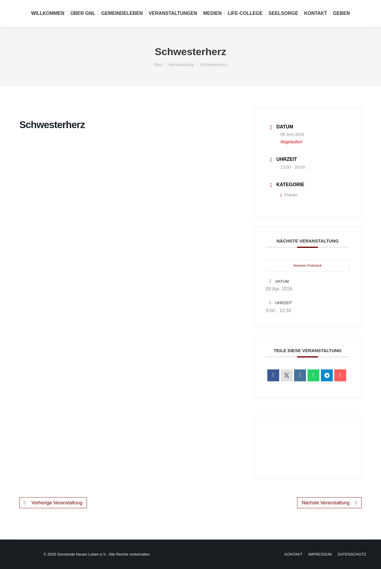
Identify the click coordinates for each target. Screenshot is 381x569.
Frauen (289, 194)
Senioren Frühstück (307, 265)
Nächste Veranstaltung (329, 502)
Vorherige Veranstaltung (53, 502)
